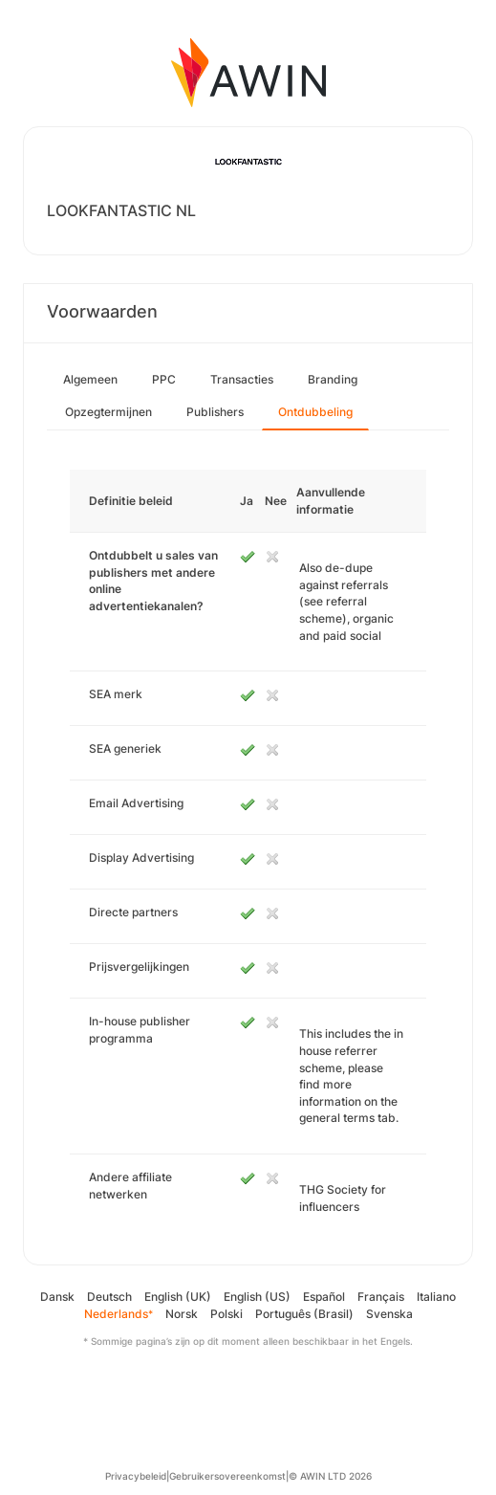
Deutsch (109, 1296)
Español (324, 1296)
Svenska (389, 1314)
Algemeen (90, 379)
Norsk (181, 1314)
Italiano (436, 1296)
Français (380, 1296)
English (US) (257, 1296)
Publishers (215, 412)
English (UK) (177, 1296)
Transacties (241, 379)
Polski (226, 1314)
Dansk (57, 1296)
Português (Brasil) (304, 1314)
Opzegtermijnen (108, 412)
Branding (332, 379)
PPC (164, 379)
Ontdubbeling (315, 412)
